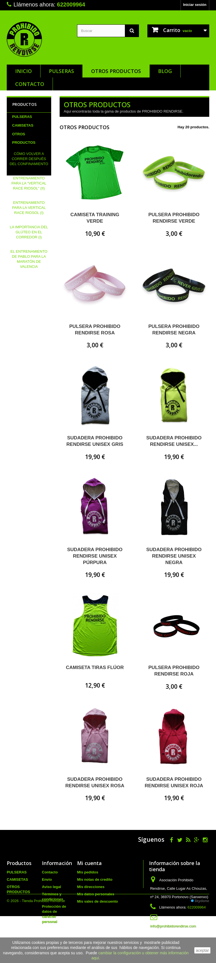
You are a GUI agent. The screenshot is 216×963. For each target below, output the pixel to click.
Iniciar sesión (194, 5)
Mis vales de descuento (97, 901)
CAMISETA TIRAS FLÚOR (95, 667)
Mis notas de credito (94, 879)
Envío (47, 879)
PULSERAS (61, 71)
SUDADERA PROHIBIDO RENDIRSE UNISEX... (174, 441)
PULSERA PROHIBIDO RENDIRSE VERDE (174, 218)
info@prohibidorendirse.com (173, 926)
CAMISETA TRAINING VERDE (94, 218)
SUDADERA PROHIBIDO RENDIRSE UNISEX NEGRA (174, 556)
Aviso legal (51, 887)
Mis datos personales (95, 894)
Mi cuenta (89, 863)
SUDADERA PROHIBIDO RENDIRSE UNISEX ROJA (174, 782)
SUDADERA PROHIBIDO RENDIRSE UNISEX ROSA (94, 782)
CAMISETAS (22, 125)
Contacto (29, 84)
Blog (165, 71)
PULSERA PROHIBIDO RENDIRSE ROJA (174, 671)
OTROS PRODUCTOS (116, 71)
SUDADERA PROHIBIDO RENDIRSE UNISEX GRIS (94, 441)
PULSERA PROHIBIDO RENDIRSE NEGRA (174, 330)
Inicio (23, 71)
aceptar (202, 950)
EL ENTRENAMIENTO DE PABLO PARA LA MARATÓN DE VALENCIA (29, 285)
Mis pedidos (87, 872)
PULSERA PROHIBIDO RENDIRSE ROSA (94, 330)
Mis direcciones (91, 887)
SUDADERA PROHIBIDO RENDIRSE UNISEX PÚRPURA (95, 556)
